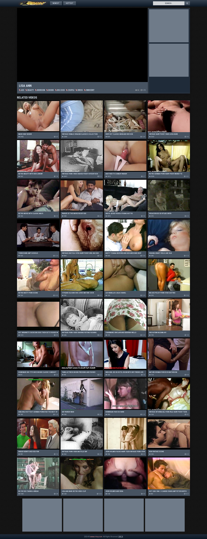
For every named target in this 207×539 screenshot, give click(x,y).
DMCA (120, 537)
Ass (21, 90)
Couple (70, 90)
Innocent (89, 90)
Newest (56, 3)
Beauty (29, 90)
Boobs (50, 90)
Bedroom (40, 90)
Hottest (69, 3)
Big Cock (60, 90)
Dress (79, 90)
